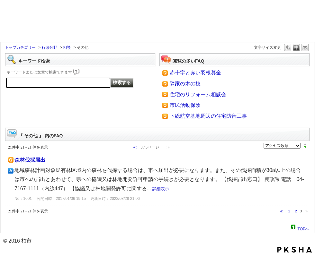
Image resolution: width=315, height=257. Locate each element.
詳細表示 (160, 188)
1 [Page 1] (289, 211)
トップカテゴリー (20, 47)
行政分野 (49, 47)
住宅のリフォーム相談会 (198, 94)
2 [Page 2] (296, 211)
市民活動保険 (185, 105)
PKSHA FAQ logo (294, 249)
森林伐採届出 (29, 160)
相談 (67, 47)
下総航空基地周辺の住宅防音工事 (208, 116)
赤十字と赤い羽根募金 (195, 72)
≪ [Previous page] (281, 211)
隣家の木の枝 (185, 83)
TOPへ (303, 228)
